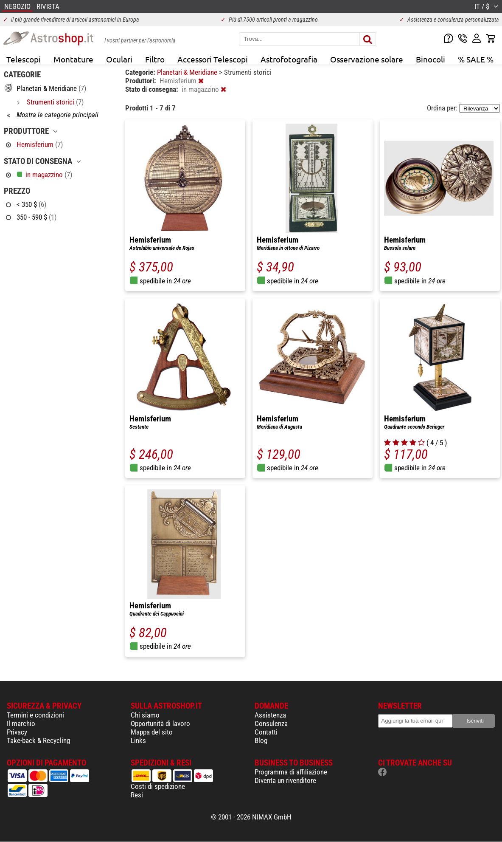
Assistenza (270, 715)
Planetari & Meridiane (188, 72)
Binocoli (430, 59)
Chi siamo (145, 715)
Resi (137, 795)
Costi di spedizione (158, 786)
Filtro (155, 59)
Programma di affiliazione (291, 772)
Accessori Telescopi (212, 59)
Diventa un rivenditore (285, 780)
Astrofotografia (289, 59)
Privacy (17, 732)
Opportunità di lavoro (160, 723)
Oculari (119, 59)
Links (138, 740)
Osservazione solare (366, 59)
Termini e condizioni (35, 715)
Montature (73, 59)
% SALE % (476, 59)
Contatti (266, 732)
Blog (261, 740)
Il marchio (21, 723)
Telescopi (23, 59)
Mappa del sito (152, 732)
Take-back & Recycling (38, 740)
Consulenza (271, 723)
